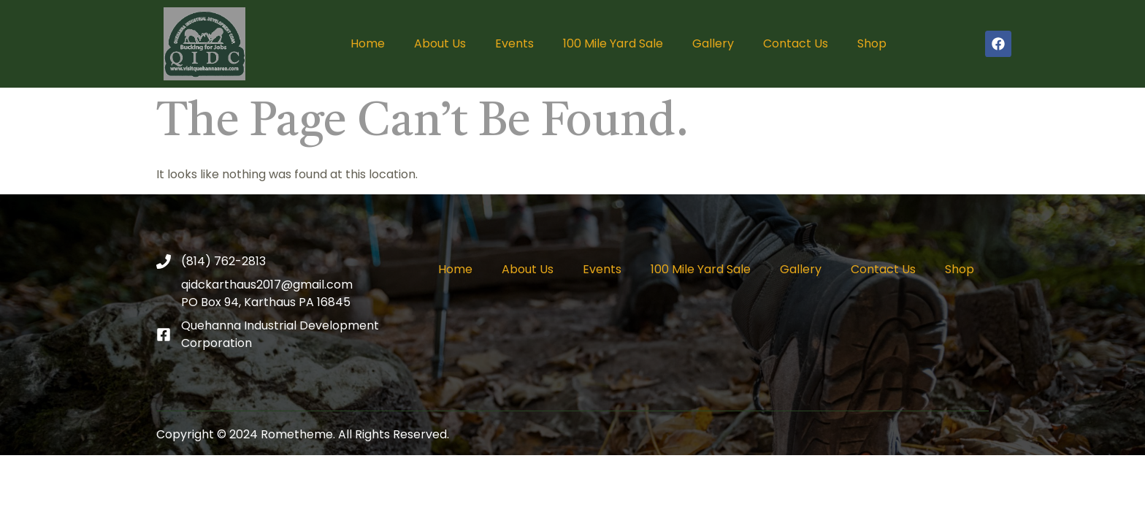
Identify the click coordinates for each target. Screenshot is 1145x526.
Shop (871, 43)
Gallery (713, 43)
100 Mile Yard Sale (613, 43)
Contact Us (795, 43)
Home (368, 43)
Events (514, 43)
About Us (440, 43)
